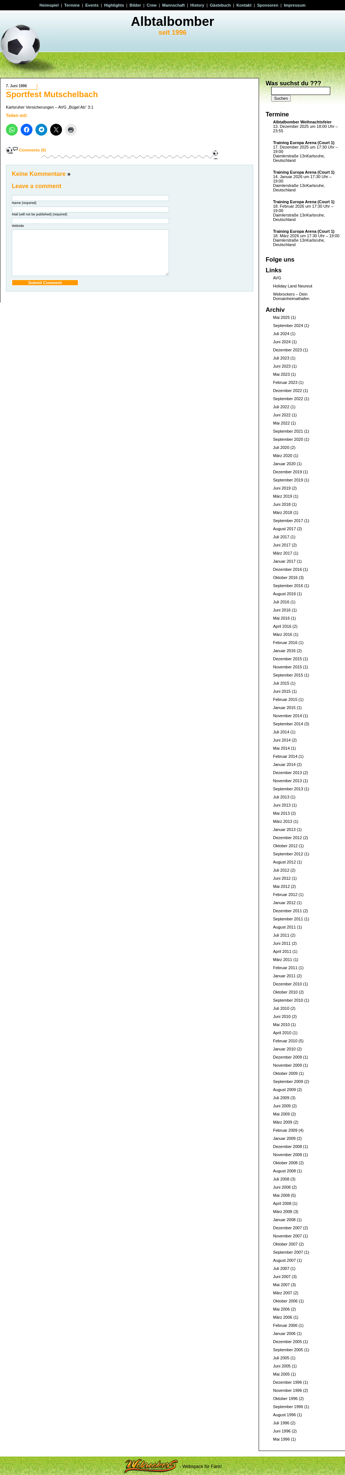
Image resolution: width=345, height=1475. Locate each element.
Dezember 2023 (287, 350)
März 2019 (282, 496)
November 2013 (287, 781)
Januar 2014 (284, 764)
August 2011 (284, 927)
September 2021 (288, 431)
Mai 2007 (281, 1284)
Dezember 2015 (287, 659)
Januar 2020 (284, 463)
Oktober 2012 (285, 846)
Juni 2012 (282, 878)
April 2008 (282, 1203)
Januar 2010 (284, 1049)
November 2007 (287, 1236)
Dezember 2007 (287, 1228)
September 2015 (288, 675)
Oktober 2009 (285, 1073)
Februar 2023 (285, 382)
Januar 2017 (284, 561)
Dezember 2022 (287, 390)
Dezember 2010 (287, 984)
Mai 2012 (281, 886)
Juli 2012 (281, 870)
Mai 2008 (281, 1195)
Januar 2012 (284, 902)
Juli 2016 (281, 602)
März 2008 (282, 1211)
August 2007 (284, 1260)
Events (92, 5)
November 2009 (287, 1065)
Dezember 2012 (287, 837)
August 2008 (284, 1171)
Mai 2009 (281, 1114)
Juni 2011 (282, 943)
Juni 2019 (282, 488)
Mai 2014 (281, 748)
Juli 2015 (281, 683)
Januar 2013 (284, 829)
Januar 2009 (284, 1138)
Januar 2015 (284, 707)
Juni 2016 (282, 610)
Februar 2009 (285, 1130)
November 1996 (287, 1390)
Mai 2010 (281, 1024)
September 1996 (288, 1406)
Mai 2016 (281, 618)
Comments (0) (32, 150)
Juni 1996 (282, 1431)
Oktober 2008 (285, 1163)
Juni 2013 (282, 805)
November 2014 (287, 715)
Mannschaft (173, 5)
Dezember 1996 (287, 1382)
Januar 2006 (284, 1333)
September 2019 (288, 480)
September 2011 (288, 919)
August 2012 (284, 862)
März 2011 (282, 959)
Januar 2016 (284, 650)
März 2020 (282, 455)
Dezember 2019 (287, 472)
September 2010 (288, 1000)
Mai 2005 (281, 1374)
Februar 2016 (285, 642)
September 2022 (288, 398)
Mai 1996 (281, 1439)
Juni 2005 (282, 1366)
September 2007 (288, 1252)
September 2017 (288, 520)
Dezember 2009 (287, 1057)
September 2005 (288, 1350)
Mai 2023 (281, 374)
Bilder (135, 5)
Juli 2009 (281, 1098)
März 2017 (282, 553)
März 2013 (282, 821)
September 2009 (288, 1081)
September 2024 (288, 325)
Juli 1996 (281, 1423)
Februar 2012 (285, 894)
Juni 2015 (282, 691)
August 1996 (284, 1415)
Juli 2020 (281, 447)
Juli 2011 (281, 935)
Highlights (114, 5)
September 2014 (288, 724)
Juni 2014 (282, 740)
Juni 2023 (282, 366)
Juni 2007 (282, 1276)
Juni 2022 (282, 415)
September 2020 (288, 439)
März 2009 (282, 1122)
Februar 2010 (285, 1041)
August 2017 (284, 529)
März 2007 (282, 1293)
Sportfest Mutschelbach (52, 94)
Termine (72, 5)
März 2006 (282, 1317)
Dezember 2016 (287, 569)
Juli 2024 (281, 333)
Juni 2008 (282, 1187)
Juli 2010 (281, 1008)
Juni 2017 (282, 545)
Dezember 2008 (287, 1146)
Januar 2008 (284, 1219)
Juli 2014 (281, 732)
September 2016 (288, 585)
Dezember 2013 (287, 772)
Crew (152, 5)
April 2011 (282, 951)
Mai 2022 (281, 423)
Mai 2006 (281, 1309)
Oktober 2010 (285, 992)
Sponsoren (267, 5)
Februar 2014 (285, 756)
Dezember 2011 (287, 911)
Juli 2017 (281, 537)
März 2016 (282, 634)
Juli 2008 (281, 1179)
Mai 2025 (281, 317)
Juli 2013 (281, 797)
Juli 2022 (281, 407)
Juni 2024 (282, 342)
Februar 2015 (285, 699)
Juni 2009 (282, 1106)
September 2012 (288, 854)
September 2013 (288, 789)
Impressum (295, 5)
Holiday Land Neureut (292, 286)
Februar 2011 (285, 967)
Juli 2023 (281, 358)
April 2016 (282, 626)
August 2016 (284, 594)
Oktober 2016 (285, 577)
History (197, 5)
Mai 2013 (281, 813)
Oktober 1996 (285, 1398)
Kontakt (244, 5)
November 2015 (287, 667)
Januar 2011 (284, 976)
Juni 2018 (282, 504)
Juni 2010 (282, 1016)
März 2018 (282, 512)
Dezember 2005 (287, 1341)
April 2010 (282, 1033)
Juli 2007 (281, 1268)
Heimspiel (49, 5)
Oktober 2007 (285, 1244)
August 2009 (284, 1089)
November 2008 (287, 1154)
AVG (277, 278)
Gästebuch (220, 5)
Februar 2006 (285, 1325)
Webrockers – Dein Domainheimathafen (291, 296)
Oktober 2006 (285, 1301)
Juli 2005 (281, 1358)
